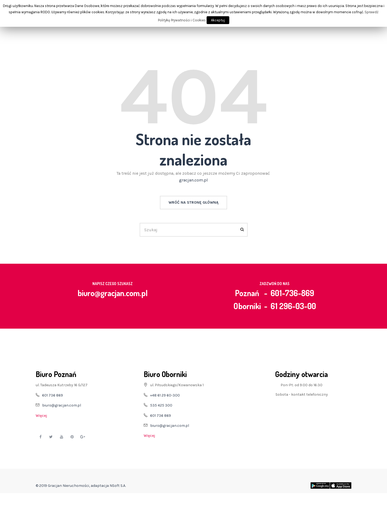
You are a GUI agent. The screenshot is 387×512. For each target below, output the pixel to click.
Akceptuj (218, 20)
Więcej (41, 415)
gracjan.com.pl (193, 180)
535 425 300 (161, 405)
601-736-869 (292, 293)
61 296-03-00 (293, 306)
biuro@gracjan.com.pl (113, 293)
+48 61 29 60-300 (165, 395)
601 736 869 (52, 395)
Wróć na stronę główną (193, 202)
